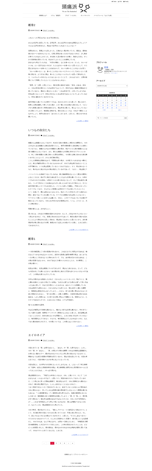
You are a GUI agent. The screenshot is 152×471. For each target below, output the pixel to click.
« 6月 (104, 110)
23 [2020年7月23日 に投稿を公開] (112, 105)
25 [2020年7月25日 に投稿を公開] (121, 105)
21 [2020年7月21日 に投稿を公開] (103, 105)
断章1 (31, 238)
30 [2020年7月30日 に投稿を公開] (112, 107)
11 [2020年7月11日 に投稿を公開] (121, 100)
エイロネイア (36, 335)
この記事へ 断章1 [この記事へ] (82, 326)
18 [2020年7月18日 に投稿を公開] (121, 102)
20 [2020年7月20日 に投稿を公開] (98, 105)
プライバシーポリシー (81, 454)
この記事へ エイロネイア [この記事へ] (79, 434)
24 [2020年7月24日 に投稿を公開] (116, 105)
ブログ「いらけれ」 (49, 30)
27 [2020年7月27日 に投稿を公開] (98, 107)
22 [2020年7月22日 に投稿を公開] (107, 105)
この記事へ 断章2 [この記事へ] (82, 121)
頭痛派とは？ (68, 454)
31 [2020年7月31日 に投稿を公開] (116, 107)
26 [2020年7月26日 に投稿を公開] (125, 105)
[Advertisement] (112, 41)
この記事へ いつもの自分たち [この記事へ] (78, 229)
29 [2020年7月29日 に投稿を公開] (107, 107)
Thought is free (85, 466)
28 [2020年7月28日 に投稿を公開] (103, 107)
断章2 (31, 25)
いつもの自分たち (39, 130)
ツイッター (114, 73)
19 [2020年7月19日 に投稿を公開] (125, 102)
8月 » (119, 110)
